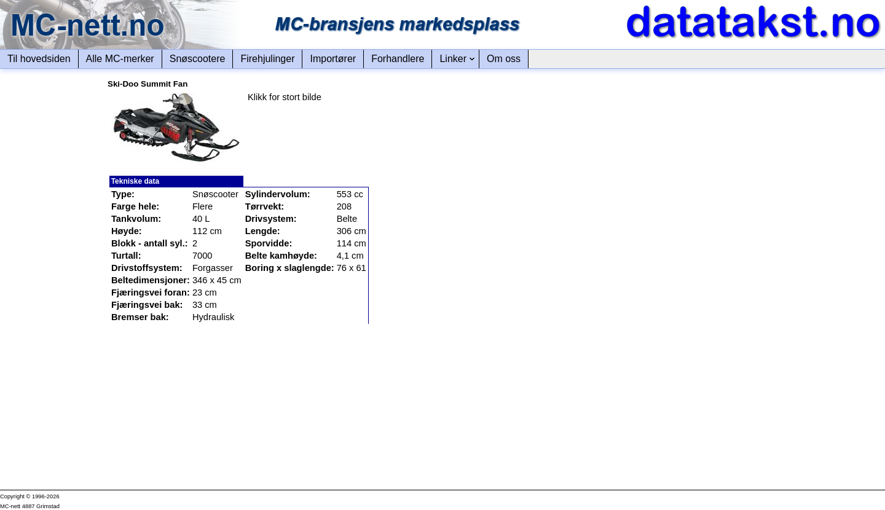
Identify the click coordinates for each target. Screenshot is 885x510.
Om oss (504, 58)
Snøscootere (198, 58)
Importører (333, 58)
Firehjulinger (267, 58)
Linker (452, 58)
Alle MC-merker (120, 58)
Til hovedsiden (39, 58)
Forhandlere (397, 58)
